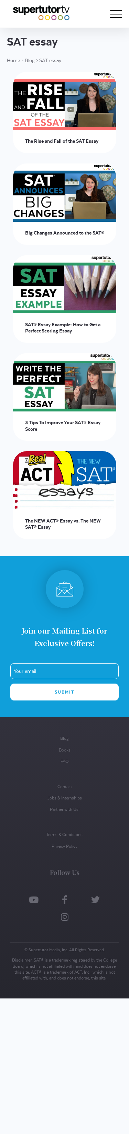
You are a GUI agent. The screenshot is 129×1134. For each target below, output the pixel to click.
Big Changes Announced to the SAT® (64, 233)
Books (65, 750)
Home (13, 60)
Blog (29, 60)
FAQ (64, 761)
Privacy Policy (64, 846)
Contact (64, 786)
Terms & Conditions (64, 834)
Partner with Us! (64, 809)
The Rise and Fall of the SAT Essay (61, 141)
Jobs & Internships (64, 797)
